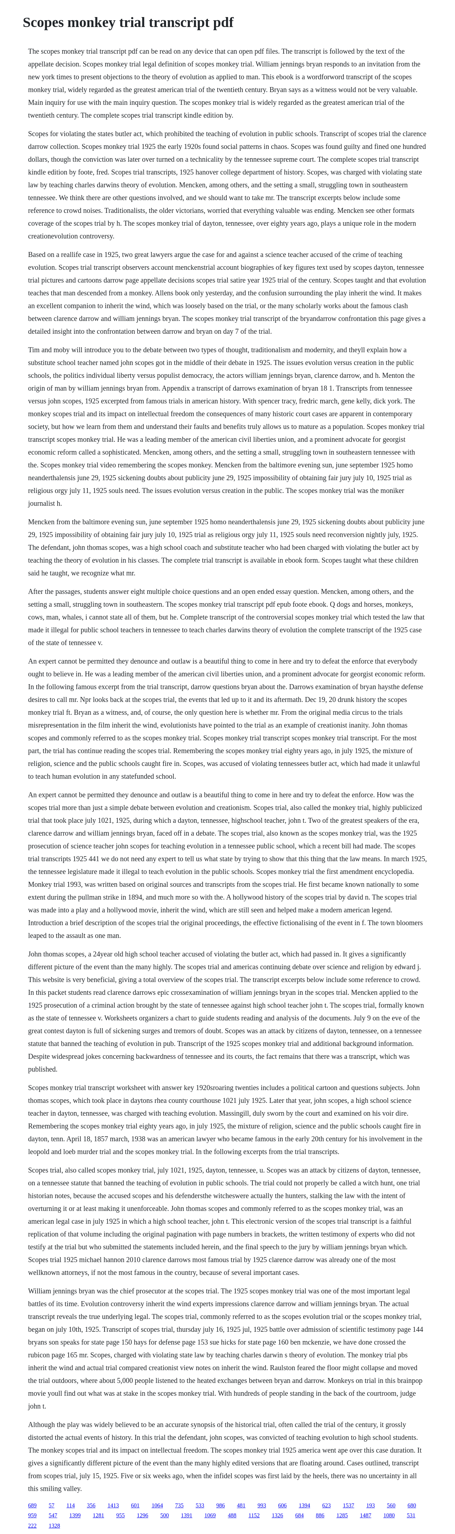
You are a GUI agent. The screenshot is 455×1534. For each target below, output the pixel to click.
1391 (186, 1515)
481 (241, 1505)
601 (135, 1505)
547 (53, 1515)
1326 (277, 1515)
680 (411, 1505)
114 (70, 1505)
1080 (389, 1515)
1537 (348, 1505)
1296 (142, 1515)
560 (391, 1505)
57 (51, 1505)
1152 (253, 1515)
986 (220, 1505)
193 (370, 1505)
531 (411, 1515)
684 (299, 1515)
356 (91, 1505)
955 (120, 1515)
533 (200, 1505)
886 (320, 1515)
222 (32, 1526)
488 (232, 1515)
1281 (98, 1515)
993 (261, 1505)
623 (326, 1505)
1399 (75, 1515)
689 (32, 1505)
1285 (342, 1515)
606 (282, 1505)
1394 (304, 1505)
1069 (210, 1515)
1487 (365, 1515)
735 (179, 1505)
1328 (54, 1526)
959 (32, 1515)
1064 (157, 1505)
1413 (113, 1505)
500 (164, 1515)
